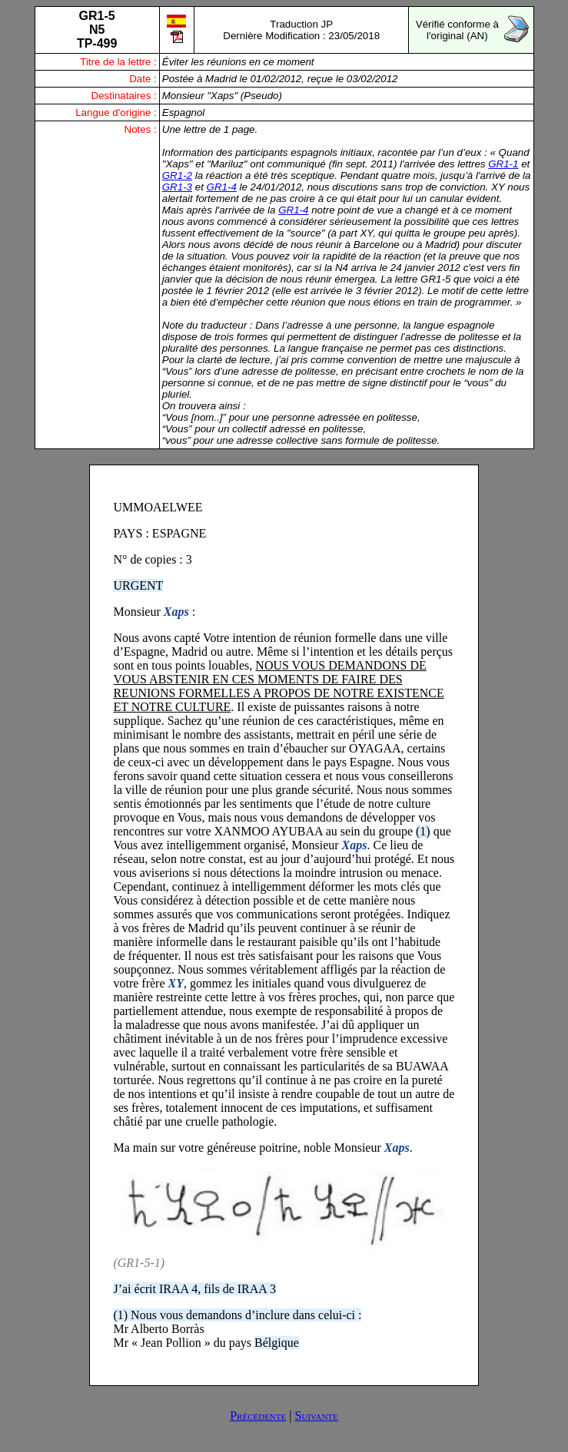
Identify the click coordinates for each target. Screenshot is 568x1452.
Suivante (315, 1415)
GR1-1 (503, 164)
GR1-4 (222, 187)
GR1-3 (177, 187)
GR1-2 (177, 175)
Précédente (258, 1415)
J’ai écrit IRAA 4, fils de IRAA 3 (194, 1288)
